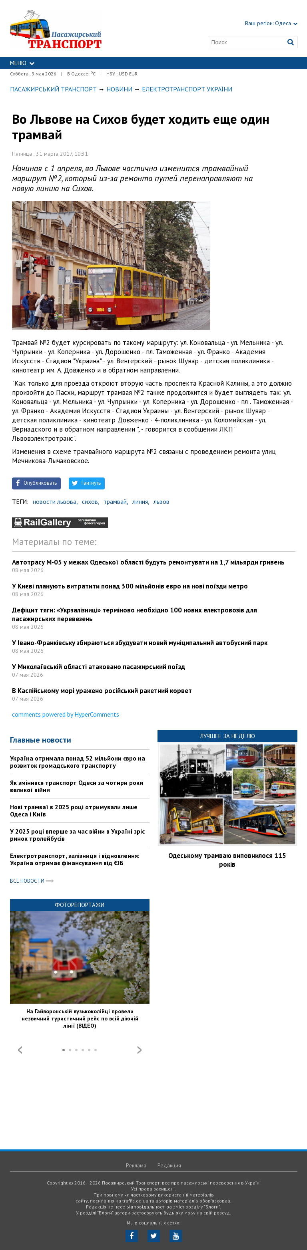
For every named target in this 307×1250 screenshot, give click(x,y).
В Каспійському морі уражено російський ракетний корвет (102, 690)
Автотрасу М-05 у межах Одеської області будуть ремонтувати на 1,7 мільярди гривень (148, 562)
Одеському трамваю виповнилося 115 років (227, 860)
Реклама (136, 1165)
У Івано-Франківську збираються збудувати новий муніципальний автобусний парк (139, 642)
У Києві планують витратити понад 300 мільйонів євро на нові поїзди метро (130, 586)
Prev (20, 1050)
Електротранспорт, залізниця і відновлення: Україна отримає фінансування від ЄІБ (75, 859)
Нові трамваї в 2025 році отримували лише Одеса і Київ (74, 810)
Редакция (169, 1165)
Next (140, 1050)
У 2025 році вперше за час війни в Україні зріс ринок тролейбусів (77, 834)
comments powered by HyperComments (65, 714)
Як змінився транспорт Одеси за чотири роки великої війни (76, 786)
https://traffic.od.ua (75, 28)
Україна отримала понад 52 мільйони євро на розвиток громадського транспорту (77, 761)
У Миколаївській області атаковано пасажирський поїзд (98, 666)
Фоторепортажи (79, 905)
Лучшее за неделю (227, 736)
